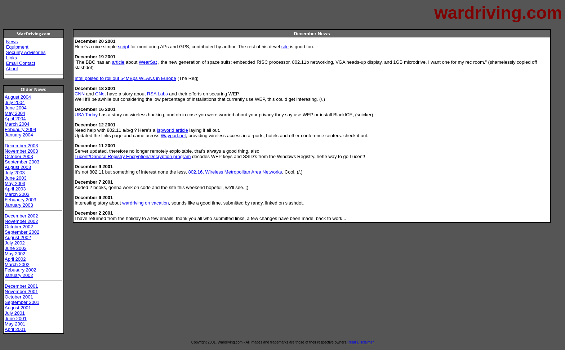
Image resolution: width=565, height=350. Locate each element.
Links (11, 57)
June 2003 (16, 178)
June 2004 (16, 108)
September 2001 (22, 302)
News (12, 41)
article (118, 62)
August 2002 (18, 237)
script (123, 46)
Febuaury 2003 (20, 199)
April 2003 (15, 189)
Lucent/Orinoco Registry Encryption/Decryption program (133, 156)
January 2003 (19, 205)
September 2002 (22, 232)
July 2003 (15, 172)
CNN (80, 94)
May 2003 (15, 183)
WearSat (148, 62)
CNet (100, 94)
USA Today (86, 114)
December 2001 (21, 286)
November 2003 (21, 151)
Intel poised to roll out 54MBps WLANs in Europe (125, 78)
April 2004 (15, 118)
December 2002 (21, 216)
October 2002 (19, 226)
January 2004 (19, 135)
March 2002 (17, 264)
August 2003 (18, 167)
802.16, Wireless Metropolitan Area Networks (235, 172)
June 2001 (16, 318)
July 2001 (15, 313)
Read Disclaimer (360, 342)
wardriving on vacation (145, 203)
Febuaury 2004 (20, 129)
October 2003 (19, 156)
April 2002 (15, 259)
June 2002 (16, 248)
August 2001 (18, 307)
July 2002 (15, 243)
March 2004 (17, 124)
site (285, 46)
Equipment (17, 47)
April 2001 (15, 329)
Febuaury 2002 (20, 270)
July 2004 (15, 102)
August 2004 (18, 97)
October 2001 (19, 297)
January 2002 (19, 275)
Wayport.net (173, 135)
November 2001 (21, 291)
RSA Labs (157, 94)
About (12, 68)
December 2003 (21, 145)
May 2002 (15, 253)
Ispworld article (172, 130)
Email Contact (20, 63)
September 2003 (22, 162)
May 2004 (15, 113)
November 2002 (21, 221)
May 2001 (15, 324)
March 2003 (17, 194)
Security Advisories (26, 52)
